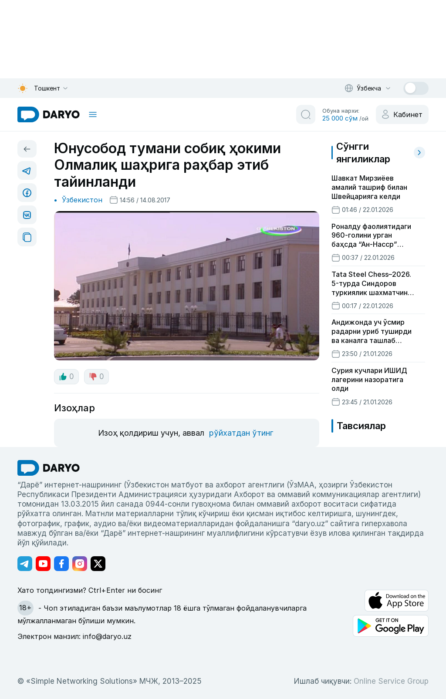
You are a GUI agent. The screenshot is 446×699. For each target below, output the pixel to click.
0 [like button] (66, 376)
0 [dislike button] (96, 376)
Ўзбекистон (82, 199)
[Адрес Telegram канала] (24, 563)
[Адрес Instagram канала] (79, 563)
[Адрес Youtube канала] (43, 563)
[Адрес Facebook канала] (61, 563)
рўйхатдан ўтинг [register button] (241, 432)
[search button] (305, 114)
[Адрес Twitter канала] (98, 563)
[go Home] (48, 468)
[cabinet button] (402, 114)
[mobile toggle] (92, 114)
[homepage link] (48, 114)
